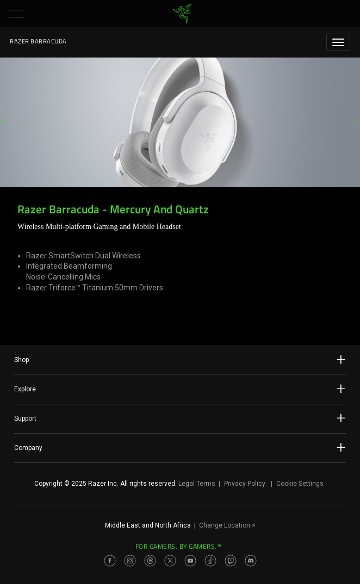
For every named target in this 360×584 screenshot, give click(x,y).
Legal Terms (196, 483)
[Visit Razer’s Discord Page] (250, 560)
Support (180, 418)
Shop (180, 359)
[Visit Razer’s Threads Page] (150, 560)
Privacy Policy (244, 483)
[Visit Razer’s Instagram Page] (130, 560)
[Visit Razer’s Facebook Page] (110, 560)
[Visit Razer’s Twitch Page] (230, 560)
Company (180, 447)
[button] (16, 13)
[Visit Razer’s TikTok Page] (210, 560)
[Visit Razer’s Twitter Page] (170, 560)
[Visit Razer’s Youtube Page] (190, 560)
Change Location (227, 525)
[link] (182, 13)
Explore (180, 388)
